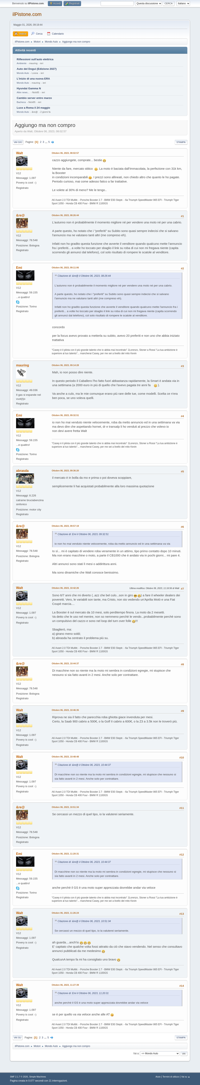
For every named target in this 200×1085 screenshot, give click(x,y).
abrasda (22, 470)
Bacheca (21, 102)
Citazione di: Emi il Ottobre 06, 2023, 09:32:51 (83, 534)
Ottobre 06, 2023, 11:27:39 (65, 985)
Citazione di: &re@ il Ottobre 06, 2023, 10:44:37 (84, 765)
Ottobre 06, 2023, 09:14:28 (65, 365)
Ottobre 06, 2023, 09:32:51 (65, 415)
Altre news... (23, 92)
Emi (19, 267)
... (46, 141)
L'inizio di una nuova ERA (33, 78)
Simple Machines (37, 1076)
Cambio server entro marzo (34, 97)
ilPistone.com (27, 14)
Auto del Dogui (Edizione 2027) (37, 68)
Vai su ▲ (185, 1076)
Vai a (135, 1053)
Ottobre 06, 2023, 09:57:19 (65, 526)
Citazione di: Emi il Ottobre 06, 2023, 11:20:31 (83, 993)
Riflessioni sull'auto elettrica (35, 59)
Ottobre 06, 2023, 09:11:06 (65, 267)
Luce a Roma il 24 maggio (33, 107)
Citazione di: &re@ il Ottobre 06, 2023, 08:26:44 (84, 275)
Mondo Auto (23, 73)
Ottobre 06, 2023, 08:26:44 (65, 215)
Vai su (17, 1037)
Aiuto (158, 1076)
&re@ (20, 215)
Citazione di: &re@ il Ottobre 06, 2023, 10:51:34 (84, 921)
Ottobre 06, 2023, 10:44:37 (65, 663)
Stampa (181, 142)
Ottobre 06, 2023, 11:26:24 (65, 913)
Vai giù (18, 142)
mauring (22, 365)
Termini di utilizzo (171, 1076)
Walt (19, 153)
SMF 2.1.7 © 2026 (19, 1076)
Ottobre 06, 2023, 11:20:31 (65, 853)
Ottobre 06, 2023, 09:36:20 (65, 470)
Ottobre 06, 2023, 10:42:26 (65, 588)
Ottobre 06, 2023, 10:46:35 (65, 710)
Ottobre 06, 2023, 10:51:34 (65, 807)
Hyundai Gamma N (29, 88)
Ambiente (21, 63)
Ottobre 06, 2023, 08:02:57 (65, 153)
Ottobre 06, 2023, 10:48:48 (65, 756)
